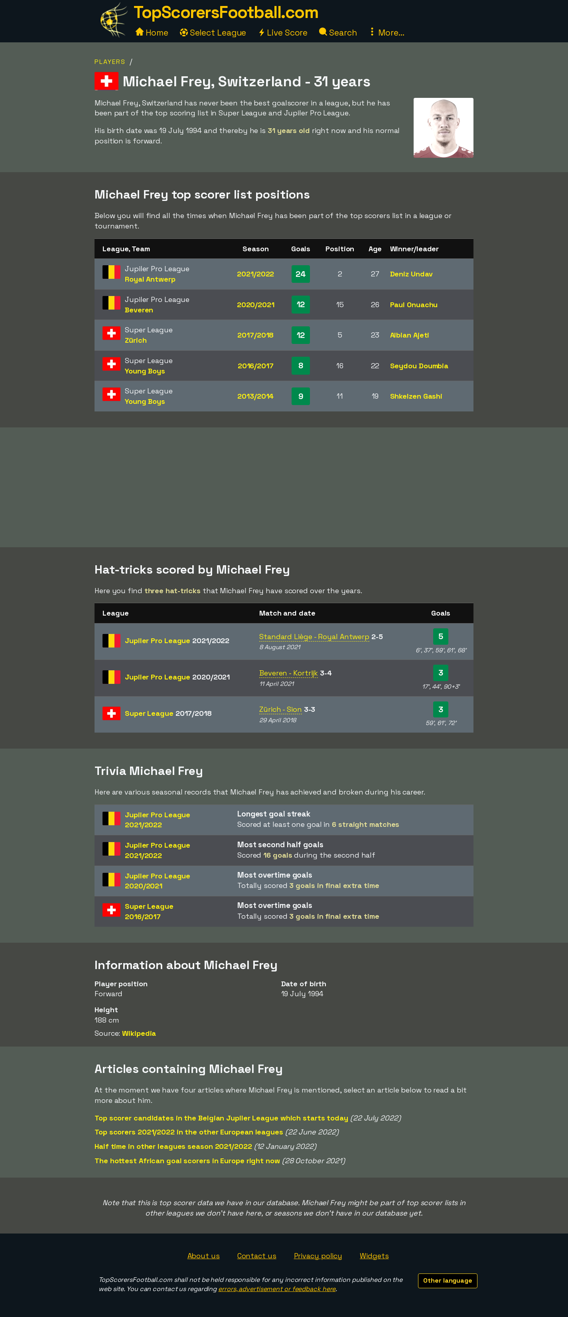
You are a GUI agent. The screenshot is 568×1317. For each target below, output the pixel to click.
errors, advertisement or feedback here (276, 1289)
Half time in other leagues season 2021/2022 (173, 1146)
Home (152, 32)
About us (203, 1255)
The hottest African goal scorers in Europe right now (187, 1160)
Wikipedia (139, 1033)
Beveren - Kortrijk (288, 672)
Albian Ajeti (410, 335)
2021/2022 (255, 273)
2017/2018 (255, 335)
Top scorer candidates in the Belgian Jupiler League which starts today (221, 1117)
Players (110, 62)
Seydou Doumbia (419, 365)
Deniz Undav (411, 273)
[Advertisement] (284, 487)
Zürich (135, 340)
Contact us (256, 1255)
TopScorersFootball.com (226, 12)
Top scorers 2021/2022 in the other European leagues (189, 1131)
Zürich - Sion (280, 709)
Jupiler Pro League (177, 640)
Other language (447, 1280)
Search (338, 32)
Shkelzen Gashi (416, 396)
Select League (213, 32)
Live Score (283, 32)
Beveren (139, 309)
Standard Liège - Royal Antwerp (314, 636)
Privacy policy (318, 1255)
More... (386, 32)
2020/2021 (255, 304)
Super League (168, 713)
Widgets (374, 1255)
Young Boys (145, 370)
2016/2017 (256, 365)
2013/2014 (255, 396)
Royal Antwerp (150, 279)
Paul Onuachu (414, 304)
